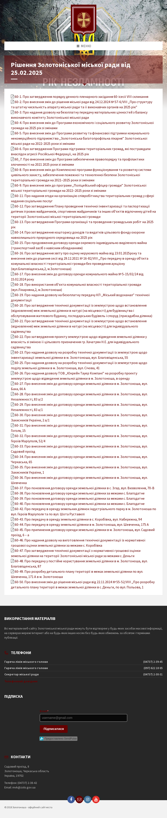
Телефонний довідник (21, 681)
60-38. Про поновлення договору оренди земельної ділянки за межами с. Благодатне (80, 493)
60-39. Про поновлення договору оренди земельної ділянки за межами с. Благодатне (80, 498)
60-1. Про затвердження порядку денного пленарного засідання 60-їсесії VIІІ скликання (81, 96)
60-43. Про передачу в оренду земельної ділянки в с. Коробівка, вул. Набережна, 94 (78, 519)
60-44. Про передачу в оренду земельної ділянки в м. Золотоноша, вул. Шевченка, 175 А (82, 524)
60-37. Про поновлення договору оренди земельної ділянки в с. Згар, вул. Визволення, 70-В (84, 488)
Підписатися (54, 729)
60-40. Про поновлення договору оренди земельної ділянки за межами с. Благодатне (80, 503)
